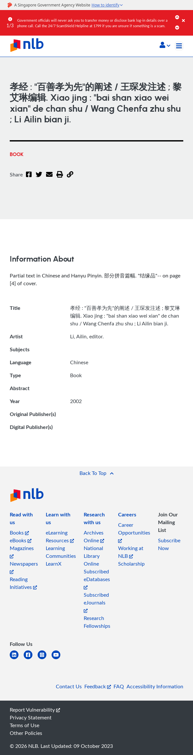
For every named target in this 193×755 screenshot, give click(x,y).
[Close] (186, 15)
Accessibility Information (155, 686)
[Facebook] (28, 178)
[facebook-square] (31, 658)
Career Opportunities (134, 532)
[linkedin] (17, 658)
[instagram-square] (45, 658)
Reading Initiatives (23, 583)
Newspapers (24, 567)
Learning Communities (61, 552)
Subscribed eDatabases (97, 579)
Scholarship (131, 563)
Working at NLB (130, 552)
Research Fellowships (97, 621)
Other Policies (26, 733)
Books (19, 532)
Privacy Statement (31, 717)
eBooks (20, 540)
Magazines (22, 551)
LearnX (53, 563)
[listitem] (24, 520)
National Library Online (93, 556)
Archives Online (94, 536)
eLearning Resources (60, 536)
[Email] (49, 178)
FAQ (119, 686)
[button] (165, 46)
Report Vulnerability (35, 709)
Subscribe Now (169, 544)
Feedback (97, 686)
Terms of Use (24, 725)
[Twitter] (39, 178)
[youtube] (59, 658)
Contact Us (69, 686)
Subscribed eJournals (96, 602)
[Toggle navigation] (179, 46)
